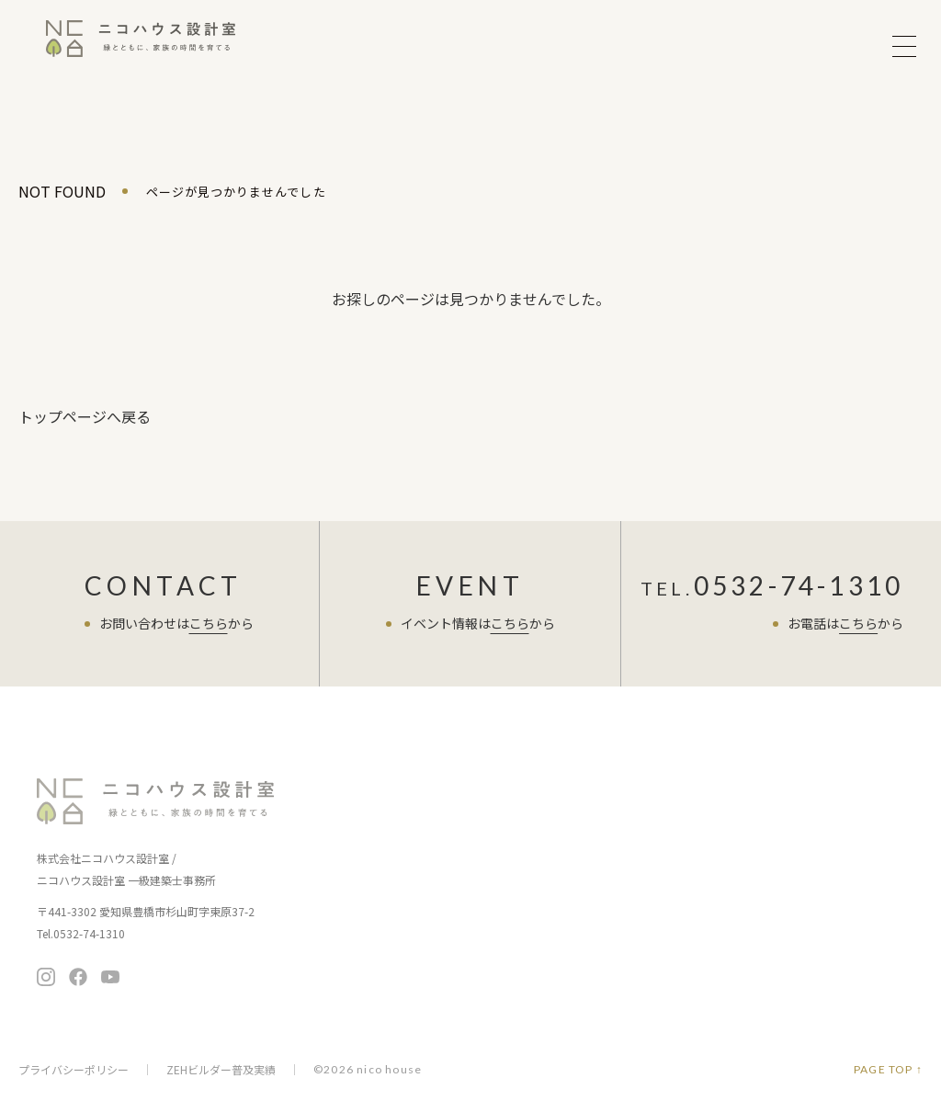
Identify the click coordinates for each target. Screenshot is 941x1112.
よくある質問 (668, 862)
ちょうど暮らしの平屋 (528, 841)
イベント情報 (351, 787)
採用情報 (653, 980)
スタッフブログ (674, 825)
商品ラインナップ (520, 787)
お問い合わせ (826, 842)
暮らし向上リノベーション (540, 867)
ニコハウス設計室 (156, 801)
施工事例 (338, 968)
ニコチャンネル (514, 942)
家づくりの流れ (354, 905)
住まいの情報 (507, 904)
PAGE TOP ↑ (888, 1069)
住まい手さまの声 (681, 787)
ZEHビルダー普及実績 (221, 1069)
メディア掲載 (664, 954)
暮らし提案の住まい (522, 815)
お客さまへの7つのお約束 (382, 853)
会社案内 (655, 900)
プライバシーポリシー (73, 1069)
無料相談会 (826, 796)
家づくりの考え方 (361, 879)
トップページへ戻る (84, 416)
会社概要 (653, 928)
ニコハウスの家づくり (378, 825)
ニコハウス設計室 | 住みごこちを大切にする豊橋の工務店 (140, 46)
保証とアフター (354, 930)
